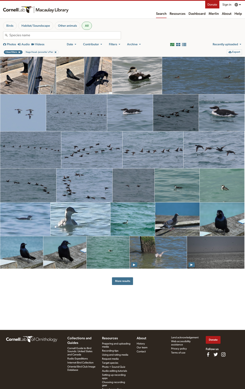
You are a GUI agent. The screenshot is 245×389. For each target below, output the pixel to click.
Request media (110, 359)
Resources (177, 14)
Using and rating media (115, 354)
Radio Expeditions (77, 358)
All (87, 25)
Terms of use (178, 352)
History (141, 343)
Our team (142, 347)
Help (238, 14)
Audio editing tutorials (114, 371)
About (226, 14)
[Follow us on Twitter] (215, 354)
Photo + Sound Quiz (113, 367)
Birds (9, 25)
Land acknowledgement (184, 337)
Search (161, 14)
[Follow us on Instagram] (223, 354)
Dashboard (197, 14)
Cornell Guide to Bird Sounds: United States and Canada (79, 351)
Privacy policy (179, 348)
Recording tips (110, 350)
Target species (110, 363)
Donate (212, 4)
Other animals (67, 25)
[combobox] (65, 35)
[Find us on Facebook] (208, 354)
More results (122, 281)
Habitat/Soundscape (35, 25)
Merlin (214, 14)
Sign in (226, 4)
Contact (141, 351)
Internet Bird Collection (80, 362)
